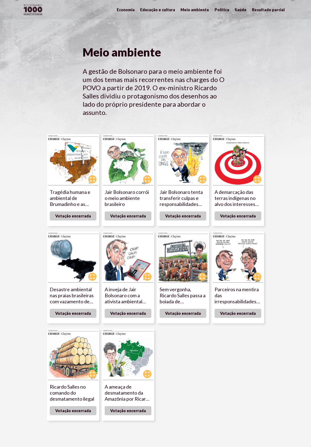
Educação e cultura (157, 9)
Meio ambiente (195, 9)
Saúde (240, 9)
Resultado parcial (268, 9)
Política (222, 9)
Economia (126, 9)
